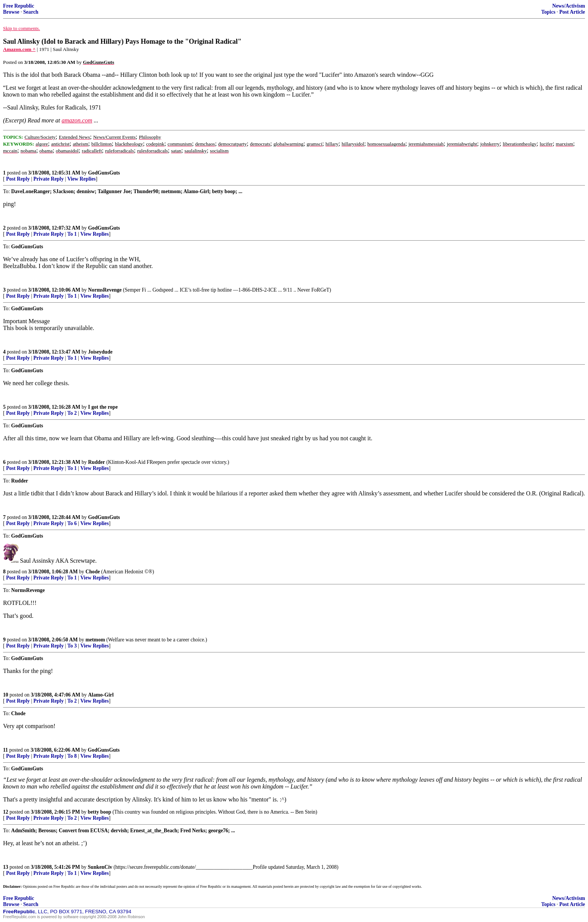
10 (5, 695)
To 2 (72, 413)
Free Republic (18, 6)
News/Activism (568, 6)
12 (5, 812)
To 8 (72, 756)
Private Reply (48, 179)
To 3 (72, 646)
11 (5, 750)
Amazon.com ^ (19, 49)
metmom (95, 640)
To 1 (72, 234)
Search (30, 12)
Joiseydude (100, 352)
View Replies (81, 179)
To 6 (72, 523)
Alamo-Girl (101, 695)
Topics (548, 12)
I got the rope (103, 407)
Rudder (96, 462)
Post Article (572, 12)
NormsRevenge (105, 290)
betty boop (99, 812)
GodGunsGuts (104, 173)
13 (5, 867)
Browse (11, 12)
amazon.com (77, 120)
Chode (93, 571)
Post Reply (18, 179)
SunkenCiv (100, 867)
